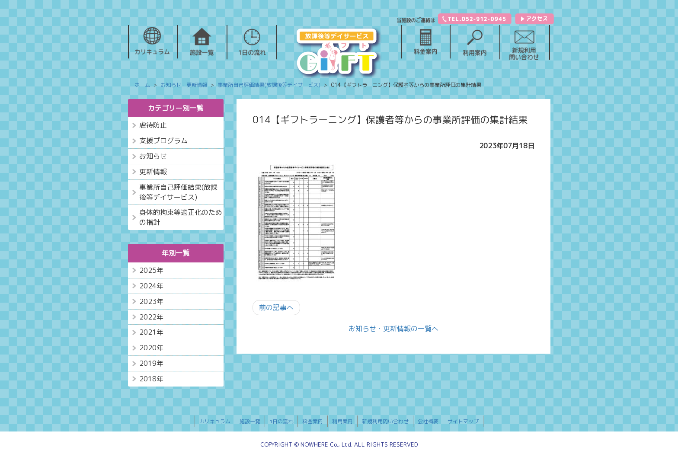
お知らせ (153, 156)
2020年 (151, 347)
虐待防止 (153, 125)
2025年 (151, 270)
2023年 (151, 301)
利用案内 (342, 421)
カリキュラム (214, 421)
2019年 (151, 363)
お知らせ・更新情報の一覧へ (393, 328)
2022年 (151, 317)
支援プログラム (163, 140)
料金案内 (312, 421)
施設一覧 (250, 421)
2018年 (151, 378)
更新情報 (153, 171)
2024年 (151, 286)
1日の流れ (281, 421)
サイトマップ (463, 421)
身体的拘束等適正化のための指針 (180, 217)
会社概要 (428, 421)
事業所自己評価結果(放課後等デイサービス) (178, 192)
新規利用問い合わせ (385, 421)
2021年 (151, 332)
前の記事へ (276, 307)
